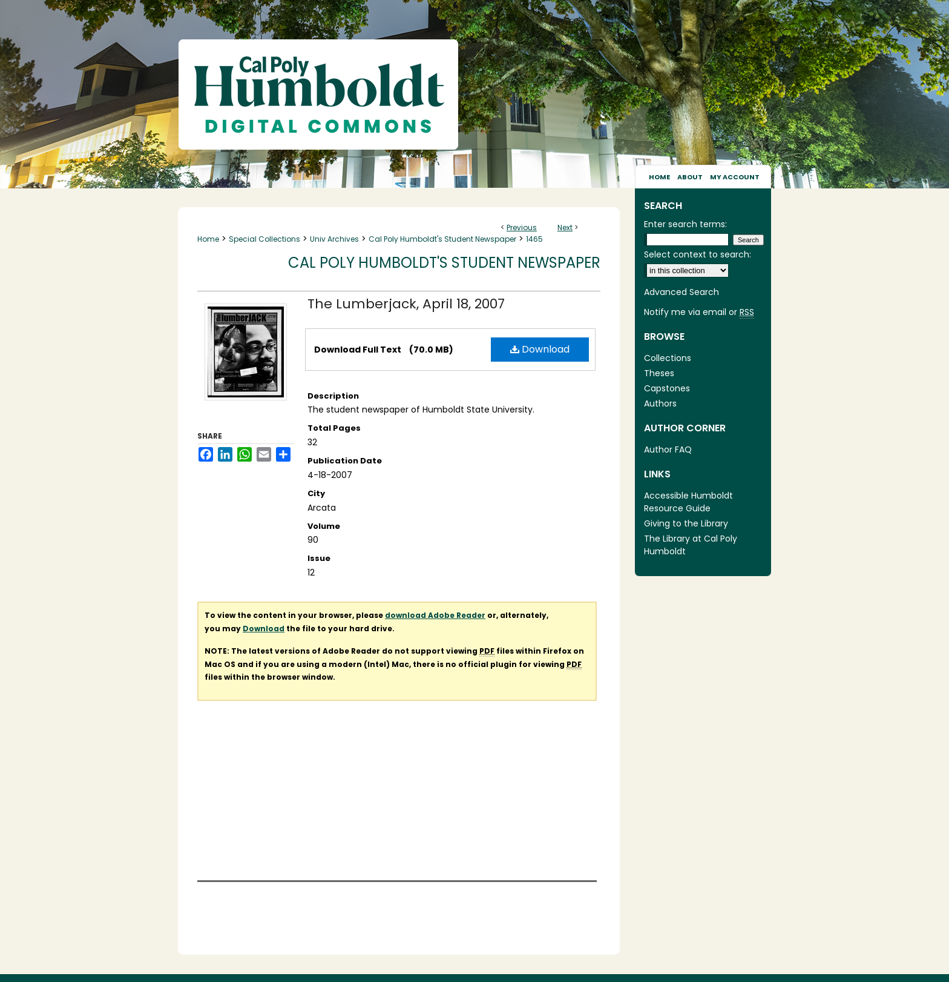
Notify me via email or (699, 312)
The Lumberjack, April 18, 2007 (406, 303)
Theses (659, 373)
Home (208, 239)
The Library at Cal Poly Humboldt (690, 544)
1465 (534, 239)
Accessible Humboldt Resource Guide (688, 501)
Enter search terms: (685, 224)
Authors (660, 403)
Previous (522, 227)
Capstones (667, 388)
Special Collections (264, 239)
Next (565, 227)
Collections (667, 358)
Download (540, 349)
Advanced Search (681, 292)
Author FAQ (668, 449)
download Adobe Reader (435, 615)
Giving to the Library (686, 523)
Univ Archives (334, 239)
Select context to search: (697, 254)
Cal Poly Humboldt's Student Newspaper (442, 239)
